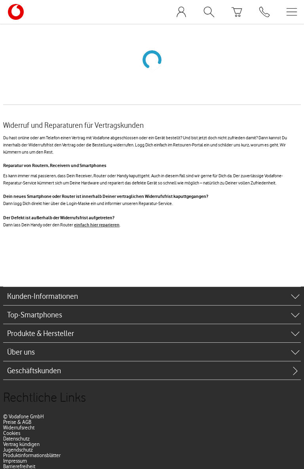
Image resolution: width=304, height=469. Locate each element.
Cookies (11, 433)
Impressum (15, 461)
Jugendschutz (18, 449)
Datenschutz (16, 438)
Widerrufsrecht (18, 427)
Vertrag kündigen (21, 444)
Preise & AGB (17, 422)
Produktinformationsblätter (32, 455)
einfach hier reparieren (97, 225)
